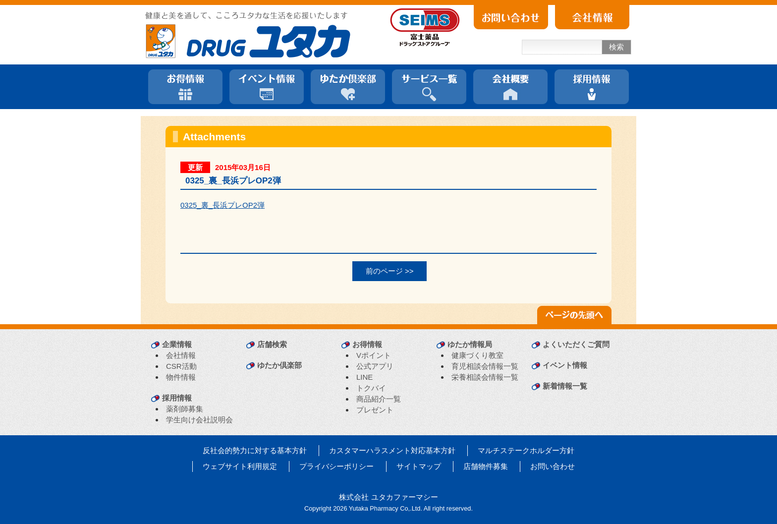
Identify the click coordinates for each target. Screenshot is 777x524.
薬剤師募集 (184, 409)
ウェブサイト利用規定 (240, 466)
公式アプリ (374, 366)
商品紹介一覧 (378, 399)
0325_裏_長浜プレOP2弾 (222, 205)
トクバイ (371, 388)
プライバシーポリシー (336, 466)
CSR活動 (181, 366)
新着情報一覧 (565, 386)
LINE (364, 377)
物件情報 (181, 377)
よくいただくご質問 (576, 344)
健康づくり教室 (477, 355)
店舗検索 (272, 344)
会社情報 (181, 355)
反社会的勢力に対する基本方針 (255, 450)
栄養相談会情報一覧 (484, 377)
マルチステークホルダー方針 (526, 450)
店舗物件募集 (485, 466)
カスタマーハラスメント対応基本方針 (392, 450)
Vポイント (373, 355)
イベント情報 (565, 365)
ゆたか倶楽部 (279, 365)
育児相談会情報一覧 (484, 366)
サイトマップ (418, 466)
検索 (616, 47)
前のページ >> (390, 271)
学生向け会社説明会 (199, 419)
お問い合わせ (552, 466)
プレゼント (374, 410)
